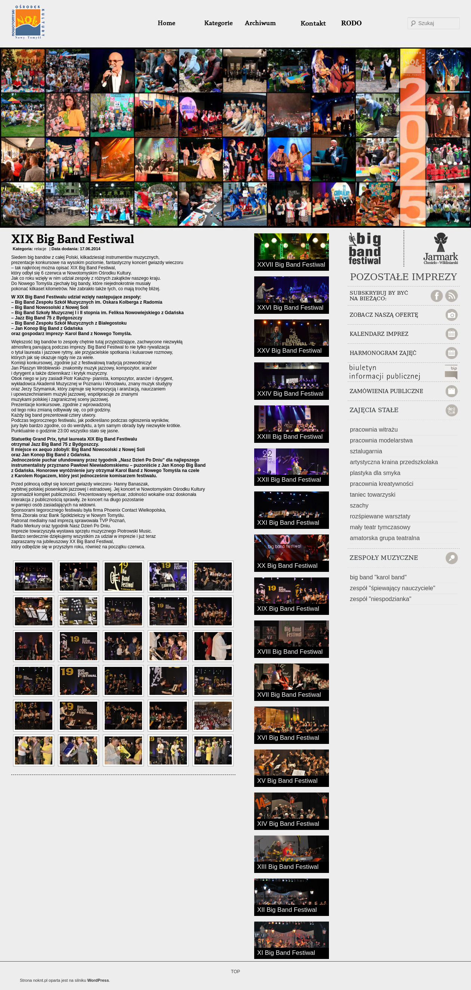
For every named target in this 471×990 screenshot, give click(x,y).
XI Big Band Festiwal (286, 952)
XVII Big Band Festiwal (289, 694)
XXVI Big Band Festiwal (290, 307)
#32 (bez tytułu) (309, 23)
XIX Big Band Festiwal (72, 240)
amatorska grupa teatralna (385, 538)
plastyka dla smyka (375, 473)
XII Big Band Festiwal (287, 909)
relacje (40, 248)
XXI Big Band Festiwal (288, 522)
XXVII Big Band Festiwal (291, 264)
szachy (359, 505)
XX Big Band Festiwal (287, 565)
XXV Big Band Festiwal (289, 350)
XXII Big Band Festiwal (289, 479)
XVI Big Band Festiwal (288, 737)
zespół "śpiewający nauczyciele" (392, 588)
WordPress (98, 980)
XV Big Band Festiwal (287, 780)
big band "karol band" (378, 577)
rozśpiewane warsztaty (380, 516)
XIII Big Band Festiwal (287, 866)
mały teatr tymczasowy (380, 527)
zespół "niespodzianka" (380, 599)
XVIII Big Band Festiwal (290, 651)
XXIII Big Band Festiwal (290, 436)
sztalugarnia (366, 451)
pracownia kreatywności (381, 484)
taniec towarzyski (372, 494)
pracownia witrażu (374, 429)
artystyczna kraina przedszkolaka (394, 462)
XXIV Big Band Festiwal (290, 393)
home (175, 23)
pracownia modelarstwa (381, 440)
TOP (235, 971)
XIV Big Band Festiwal (288, 823)
